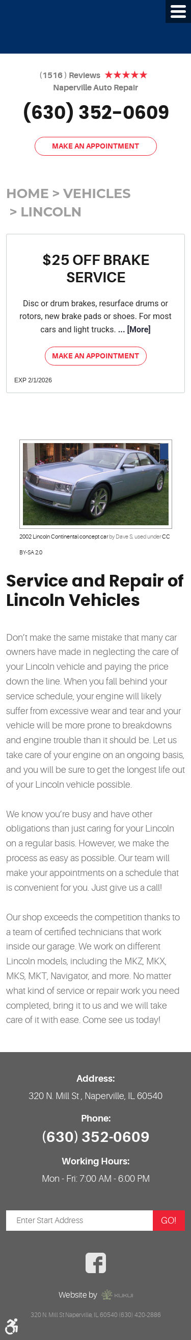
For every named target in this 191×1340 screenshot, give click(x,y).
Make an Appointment (95, 146)
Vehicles (96, 193)
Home (27, 193)
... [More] (133, 329)
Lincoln (50, 212)
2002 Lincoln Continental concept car (63, 536)
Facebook (96, 1263)
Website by (96, 1294)
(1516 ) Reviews (69, 75)
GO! (168, 1220)
